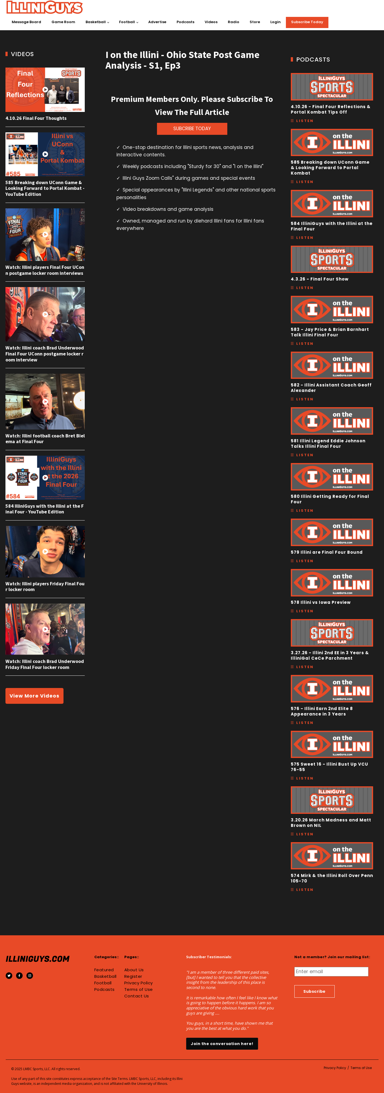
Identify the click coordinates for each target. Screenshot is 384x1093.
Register (133, 976)
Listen (305, 120)
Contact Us (136, 996)
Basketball (96, 22)
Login (275, 22)
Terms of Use (138, 989)
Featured (104, 970)
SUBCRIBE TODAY (192, 128)
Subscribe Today (307, 22)
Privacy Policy (138, 983)
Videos (211, 22)
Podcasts (185, 22)
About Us (134, 970)
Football (127, 22)
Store (255, 22)
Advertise (157, 22)
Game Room (63, 22)
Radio (233, 22)
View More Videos (34, 695)
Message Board (26, 22)
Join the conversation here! (222, 1043)
